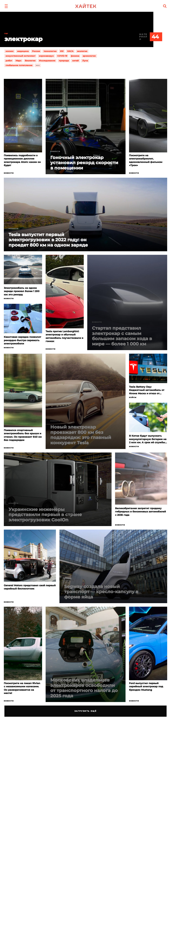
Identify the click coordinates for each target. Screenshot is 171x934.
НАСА (70, 51)
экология (82, 51)
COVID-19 (62, 56)
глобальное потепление (19, 65)
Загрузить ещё (85, 711)
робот (9, 60)
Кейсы (133, 397)
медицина (23, 51)
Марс (18, 60)
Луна (85, 60)
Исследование (47, 60)
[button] (6, 6)
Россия (36, 51)
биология (30, 60)
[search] (165, 6)
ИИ (62, 51)
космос (10, 51)
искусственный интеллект (20, 56)
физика (75, 56)
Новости (9, 173)
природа (64, 60)
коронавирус (46, 56)
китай (75, 60)
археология (89, 56)
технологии (50, 51)
